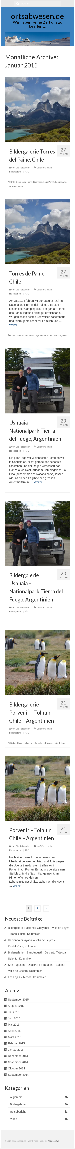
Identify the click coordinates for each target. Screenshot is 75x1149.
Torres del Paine (15, 186)
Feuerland (39, 743)
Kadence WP (53, 1141)
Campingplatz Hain (25, 743)
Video (13, 1119)
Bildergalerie (15, 171)
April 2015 (14, 1030)
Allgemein (16, 1097)
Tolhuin (62, 743)
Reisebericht (15, 293)
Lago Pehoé (48, 182)
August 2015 (16, 1005)
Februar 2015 (16, 1043)
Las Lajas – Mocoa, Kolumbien (27, 977)
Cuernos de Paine (24, 182)
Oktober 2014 (16, 1068)
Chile (12, 182)
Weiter (13, 325)
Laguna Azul (60, 182)
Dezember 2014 (18, 1056)
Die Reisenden (23, 167)
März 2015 (14, 1037)
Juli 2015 (13, 1012)
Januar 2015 (16, 1049)
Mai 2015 (14, 1024)
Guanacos (37, 182)
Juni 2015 (14, 1018)
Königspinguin (51, 743)
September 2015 (18, 999)
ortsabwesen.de (37, 16)
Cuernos (20, 335)
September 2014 (18, 1074)
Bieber (13, 743)
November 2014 (18, 1062)
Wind (64, 335)
